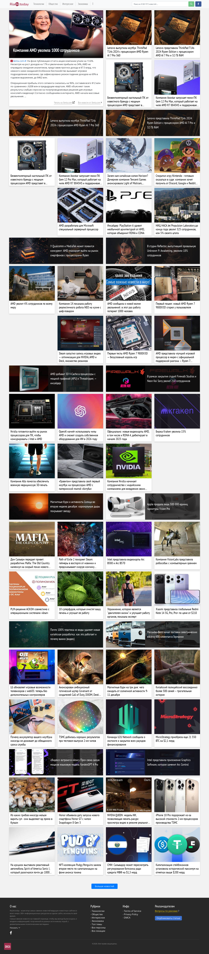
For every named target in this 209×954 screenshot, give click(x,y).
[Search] (163, 4)
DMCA (127, 917)
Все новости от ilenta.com (89, 102)
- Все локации (97, 930)
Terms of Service (132, 911)
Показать (15, 927)
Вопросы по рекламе (166, 911)
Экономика (83, 4)
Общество (53, 4)
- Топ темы (96, 924)
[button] (198, 4)
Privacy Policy (131, 914)
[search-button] (191, 4)
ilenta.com (17, 60)
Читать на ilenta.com (63, 102)
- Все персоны (98, 927)
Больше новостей (104, 886)
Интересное (67, 4)
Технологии (38, 4)
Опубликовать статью (168, 918)
